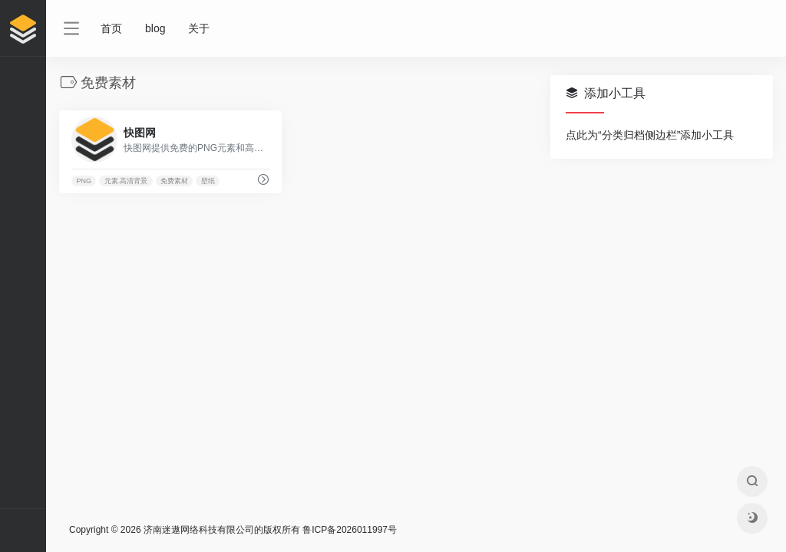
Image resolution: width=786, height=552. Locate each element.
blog (155, 28)
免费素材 (174, 181)
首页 (111, 28)
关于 (199, 28)
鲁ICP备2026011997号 (349, 529)
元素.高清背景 (126, 181)
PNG (83, 181)
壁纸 (208, 181)
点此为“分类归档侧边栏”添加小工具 (650, 135)
